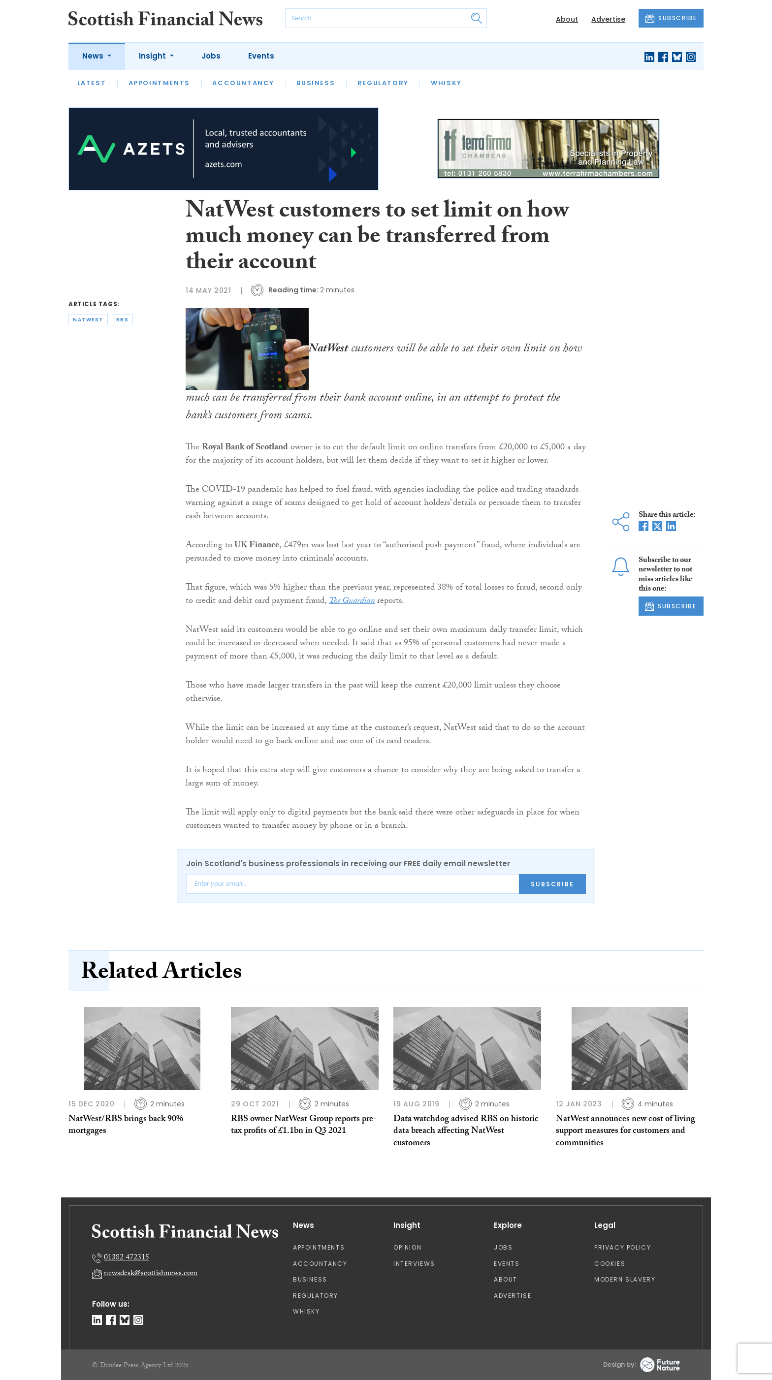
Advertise (608, 19)
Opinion (407, 1247)
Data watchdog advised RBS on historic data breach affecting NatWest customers (466, 1132)
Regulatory (383, 83)
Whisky (446, 83)
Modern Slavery (624, 1279)
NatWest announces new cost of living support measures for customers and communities (625, 1132)
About (567, 19)
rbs (122, 319)
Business (315, 83)
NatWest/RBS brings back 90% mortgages (125, 1125)
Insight (153, 56)
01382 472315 (126, 1258)
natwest (88, 319)
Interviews (414, 1263)
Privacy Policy (622, 1247)
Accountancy (243, 83)
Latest (91, 83)
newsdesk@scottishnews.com (150, 1274)
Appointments (159, 83)
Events (261, 56)
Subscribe (552, 884)
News (93, 56)
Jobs (211, 56)
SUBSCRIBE (671, 18)
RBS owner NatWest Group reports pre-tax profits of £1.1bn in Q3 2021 (304, 1125)
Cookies (609, 1263)
